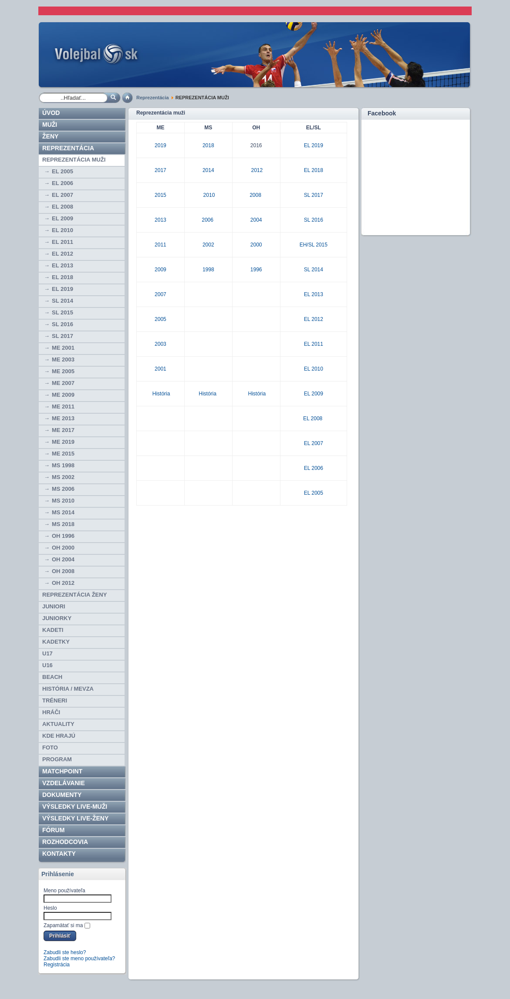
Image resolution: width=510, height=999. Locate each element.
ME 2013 (63, 418)
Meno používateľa (64, 891)
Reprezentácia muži (160, 113)
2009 (160, 270)
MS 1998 (63, 465)
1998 (208, 270)
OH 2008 (63, 571)
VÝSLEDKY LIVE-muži (74, 806)
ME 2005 (63, 371)
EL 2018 (62, 277)
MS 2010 (63, 500)
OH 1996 (63, 536)
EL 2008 (62, 206)
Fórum (53, 830)
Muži (49, 124)
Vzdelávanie (63, 783)
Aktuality (58, 724)
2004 (256, 220)
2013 (160, 220)
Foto (50, 747)
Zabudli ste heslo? (65, 952)
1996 (256, 270)
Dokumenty (61, 794)
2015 (160, 195)
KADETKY (56, 641)
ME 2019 (63, 442)
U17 (47, 653)
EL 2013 (62, 265)
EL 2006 (62, 183)
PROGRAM (57, 759)
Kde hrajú (58, 735)
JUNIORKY (56, 618)
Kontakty (59, 853)
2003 (160, 344)
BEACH (52, 677)
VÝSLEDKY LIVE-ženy (75, 818)
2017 (160, 170)
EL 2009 (62, 218)
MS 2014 (63, 512)
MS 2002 (63, 477)
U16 (47, 665)
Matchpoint (62, 771)
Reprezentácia (152, 97)
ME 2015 (63, 453)
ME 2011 (63, 406)
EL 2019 (62, 289)
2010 (209, 195)
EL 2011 (62, 242)
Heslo (50, 908)
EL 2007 (62, 195)
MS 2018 (63, 524)
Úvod (51, 112)
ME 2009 (63, 395)
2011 (160, 245)
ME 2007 (63, 383)
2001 (160, 369)
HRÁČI (51, 712)
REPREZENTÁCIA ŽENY (74, 594)
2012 (257, 170)
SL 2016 (62, 324)
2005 (160, 319)
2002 (208, 245)
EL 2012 (62, 253)
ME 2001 (63, 347)
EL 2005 (62, 171)
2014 (208, 170)
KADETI (52, 630)
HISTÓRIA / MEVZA (68, 688)
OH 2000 (63, 547)
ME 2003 (63, 359)
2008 (255, 195)
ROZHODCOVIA (65, 841)
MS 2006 (63, 489)
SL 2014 (62, 300)
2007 (160, 294)
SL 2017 (62, 336)
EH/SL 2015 (314, 245)
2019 (160, 145)
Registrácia (57, 965)
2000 (256, 245)
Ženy (50, 136)
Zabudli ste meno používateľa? (79, 958)
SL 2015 (62, 312)
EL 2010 (62, 230)
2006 (207, 220)
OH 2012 (63, 583)
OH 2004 (63, 559)
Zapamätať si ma (63, 925)
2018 (208, 145)
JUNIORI (53, 606)
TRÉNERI (54, 700)
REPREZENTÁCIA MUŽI (73, 159)
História (161, 394)
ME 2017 (63, 430)
